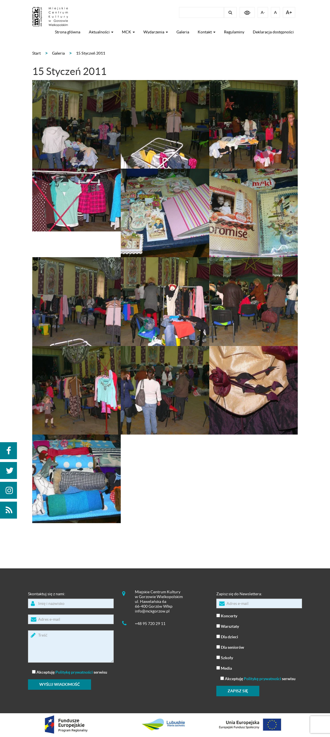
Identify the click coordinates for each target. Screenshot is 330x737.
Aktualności (101, 32)
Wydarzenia (155, 32)
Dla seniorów (230, 647)
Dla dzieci (227, 636)
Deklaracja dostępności (273, 32)
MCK (128, 32)
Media (224, 668)
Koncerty (226, 615)
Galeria (182, 32)
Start (36, 53)
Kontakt (206, 32)
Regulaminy (234, 32)
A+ (289, 12)
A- (263, 12)
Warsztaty (227, 626)
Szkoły (224, 657)
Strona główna (67, 32)
